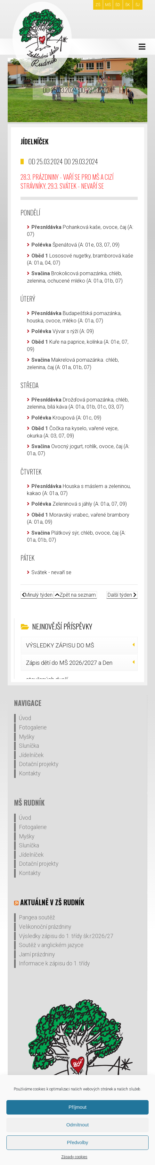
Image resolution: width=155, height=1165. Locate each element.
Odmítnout (77, 1124)
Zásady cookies (74, 1157)
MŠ (108, 5)
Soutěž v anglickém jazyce (51, 945)
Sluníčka (29, 746)
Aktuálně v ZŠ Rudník (52, 902)
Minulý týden (37, 595)
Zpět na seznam (75, 595)
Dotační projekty (38, 764)
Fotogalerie (33, 727)
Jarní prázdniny (37, 954)
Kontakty (29, 773)
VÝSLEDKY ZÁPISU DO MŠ (60, 645)
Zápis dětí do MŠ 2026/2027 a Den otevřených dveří (69, 665)
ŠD (117, 5)
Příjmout (77, 1107)
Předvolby (77, 1142)
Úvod (25, 718)
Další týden (122, 595)
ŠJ (137, 5)
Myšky (26, 737)
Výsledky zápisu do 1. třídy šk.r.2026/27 (66, 936)
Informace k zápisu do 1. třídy (54, 963)
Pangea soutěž (37, 917)
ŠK (127, 5)
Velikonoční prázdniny (45, 927)
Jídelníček (31, 755)
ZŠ (97, 5)
